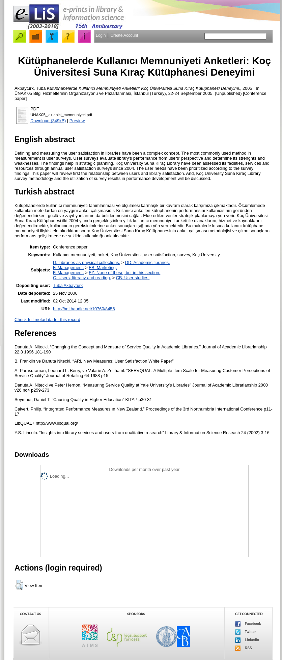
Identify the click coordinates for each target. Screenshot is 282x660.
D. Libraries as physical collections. (86, 262)
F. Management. (68, 267)
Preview (77, 120)
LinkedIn (247, 640)
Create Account (124, 35)
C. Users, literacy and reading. (82, 277)
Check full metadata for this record (47, 319)
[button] (19, 585)
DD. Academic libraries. (147, 262)
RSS (243, 648)
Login (101, 35)
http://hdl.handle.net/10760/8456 (84, 308)
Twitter (245, 632)
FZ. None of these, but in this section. (124, 272)
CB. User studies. (133, 277)
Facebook (248, 624)
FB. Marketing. (103, 267)
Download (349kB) (48, 120)
